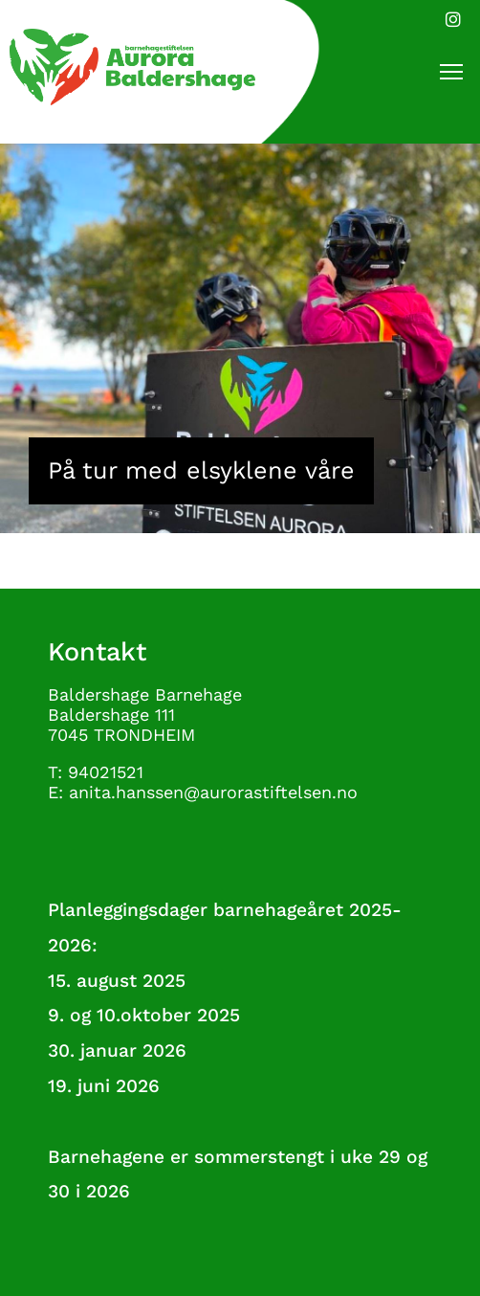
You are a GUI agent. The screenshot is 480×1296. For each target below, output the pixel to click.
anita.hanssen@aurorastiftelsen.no (213, 792)
